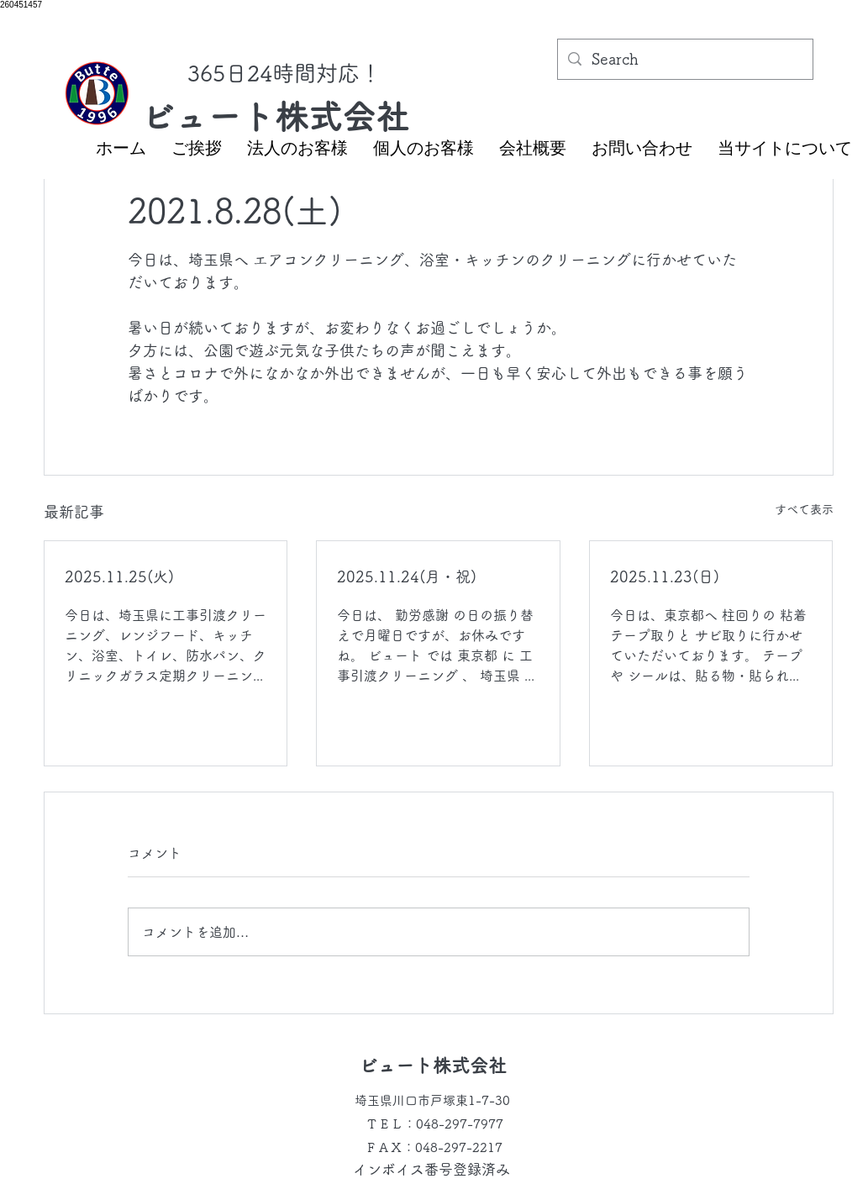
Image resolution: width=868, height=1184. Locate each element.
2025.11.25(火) (119, 576)
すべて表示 (804, 509)
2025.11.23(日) (664, 576)
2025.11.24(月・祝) (406, 576)
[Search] (684, 59)
